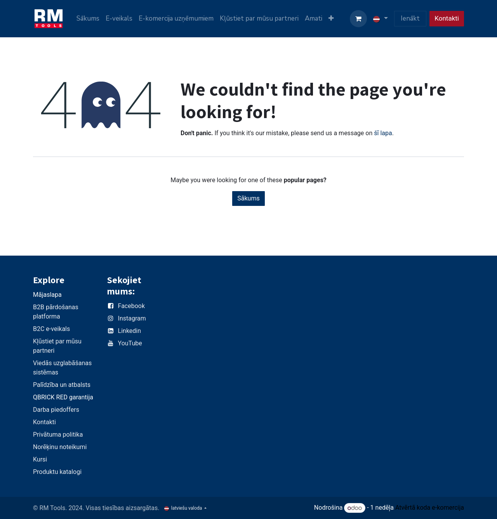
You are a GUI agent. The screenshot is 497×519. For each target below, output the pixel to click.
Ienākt (410, 18)
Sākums (248, 198)
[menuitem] (88, 18)
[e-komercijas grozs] (358, 18)
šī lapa (383, 133)
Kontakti (446, 18)
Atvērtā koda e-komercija (429, 508)
